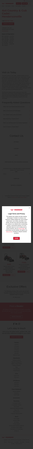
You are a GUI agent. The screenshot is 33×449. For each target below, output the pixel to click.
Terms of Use (9, 231)
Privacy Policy (21, 228)
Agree (16, 238)
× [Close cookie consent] (29, 208)
